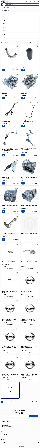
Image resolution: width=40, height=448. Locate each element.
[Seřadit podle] (32, 42)
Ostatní (5, 7)
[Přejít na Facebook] (1, 434)
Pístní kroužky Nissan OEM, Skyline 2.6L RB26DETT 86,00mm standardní (10, 375)
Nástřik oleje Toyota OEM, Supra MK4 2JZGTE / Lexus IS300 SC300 (29, 262)
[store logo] (4, 1)
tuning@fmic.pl (10, 431)
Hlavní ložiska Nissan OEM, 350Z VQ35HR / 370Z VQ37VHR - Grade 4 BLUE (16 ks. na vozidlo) (9, 319)
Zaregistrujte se (33, 416)
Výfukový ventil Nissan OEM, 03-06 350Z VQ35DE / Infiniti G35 (28, 290)
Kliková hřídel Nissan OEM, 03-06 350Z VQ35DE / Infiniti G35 (29, 234)
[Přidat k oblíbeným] (17, 46)
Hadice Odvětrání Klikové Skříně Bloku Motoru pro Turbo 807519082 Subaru (29, 64)
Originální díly (10, 7)
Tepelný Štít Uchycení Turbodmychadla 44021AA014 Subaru (10, 234)
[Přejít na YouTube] (7, 434)
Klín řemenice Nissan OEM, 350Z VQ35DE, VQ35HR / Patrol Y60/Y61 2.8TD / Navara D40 (9, 263)
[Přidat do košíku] (3, 70)
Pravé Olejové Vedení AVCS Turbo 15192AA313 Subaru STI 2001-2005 (28, 120)
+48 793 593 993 (10, 429)
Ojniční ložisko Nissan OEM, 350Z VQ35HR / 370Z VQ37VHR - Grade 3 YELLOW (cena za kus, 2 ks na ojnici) (28, 319)
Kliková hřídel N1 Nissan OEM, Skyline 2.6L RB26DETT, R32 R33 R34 (29, 375)
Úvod (2, 7)
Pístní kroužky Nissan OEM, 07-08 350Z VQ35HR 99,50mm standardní (29, 347)
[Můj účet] (30, 1)
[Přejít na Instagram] (4, 434)
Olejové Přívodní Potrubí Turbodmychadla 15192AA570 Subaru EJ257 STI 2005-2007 (10, 149)
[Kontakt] (27, 1)
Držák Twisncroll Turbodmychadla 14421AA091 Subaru (28, 149)
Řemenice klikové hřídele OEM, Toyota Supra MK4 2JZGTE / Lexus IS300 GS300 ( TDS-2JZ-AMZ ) (10, 291)
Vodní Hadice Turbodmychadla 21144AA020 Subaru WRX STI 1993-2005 (10, 64)
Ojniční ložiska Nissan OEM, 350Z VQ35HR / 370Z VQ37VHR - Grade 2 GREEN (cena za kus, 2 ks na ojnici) (9, 347)
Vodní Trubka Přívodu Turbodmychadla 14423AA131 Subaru (10, 120)
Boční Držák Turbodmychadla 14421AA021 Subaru (8, 178)
